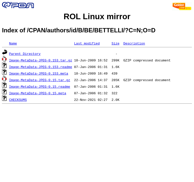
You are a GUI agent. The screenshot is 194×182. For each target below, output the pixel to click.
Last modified (87, 43)
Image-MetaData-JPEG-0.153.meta (38, 73)
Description (134, 43)
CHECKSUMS (18, 99)
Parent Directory (25, 53)
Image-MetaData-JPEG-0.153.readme (40, 66)
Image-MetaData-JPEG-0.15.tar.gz (39, 80)
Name (13, 43)
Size (115, 43)
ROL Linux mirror (97, 16)
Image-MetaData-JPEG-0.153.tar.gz (40, 60)
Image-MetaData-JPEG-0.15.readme (39, 86)
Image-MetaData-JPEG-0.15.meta (37, 93)
